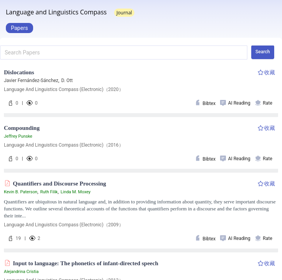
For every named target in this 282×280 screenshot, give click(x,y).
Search (263, 51)
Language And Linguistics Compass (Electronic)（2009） (63, 225)
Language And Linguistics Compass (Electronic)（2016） (63, 145)
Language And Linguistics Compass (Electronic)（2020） (63, 89)
